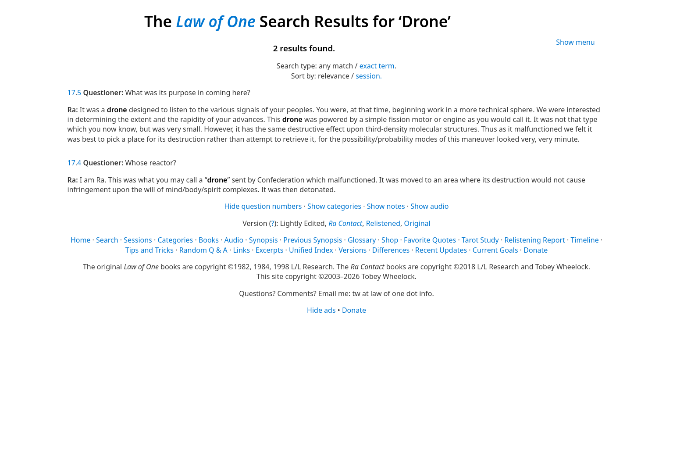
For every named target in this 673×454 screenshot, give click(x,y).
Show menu (575, 42)
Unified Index (311, 250)
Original (417, 223)
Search (107, 240)
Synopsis (263, 240)
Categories (175, 240)
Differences (390, 250)
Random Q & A (203, 250)
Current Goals (495, 250)
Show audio (429, 206)
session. (369, 76)
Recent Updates (441, 250)
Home (81, 240)
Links (241, 250)
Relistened (383, 223)
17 (71, 92)
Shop (389, 240)
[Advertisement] (331, 383)
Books (209, 240)
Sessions (138, 240)
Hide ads (321, 310)
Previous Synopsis (312, 240)
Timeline (584, 240)
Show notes (386, 206)
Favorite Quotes (430, 240)
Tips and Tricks (149, 250)
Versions (352, 250)
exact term (377, 66)
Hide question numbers (263, 206)
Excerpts (270, 250)
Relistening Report (534, 240)
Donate (535, 250)
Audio (233, 240)
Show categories (334, 206)
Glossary (362, 240)
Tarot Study (480, 240)
